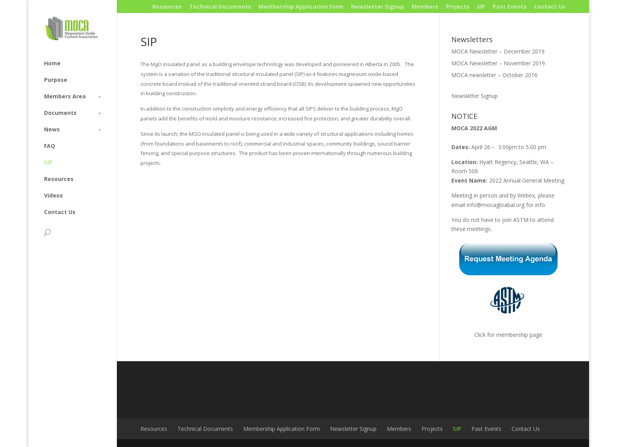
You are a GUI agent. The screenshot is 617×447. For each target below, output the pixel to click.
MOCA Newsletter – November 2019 (498, 63)
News (52, 129)
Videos (53, 195)
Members (425, 6)
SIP (481, 6)
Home (52, 63)
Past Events (509, 6)
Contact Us (549, 6)
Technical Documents (220, 6)
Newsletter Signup (377, 6)
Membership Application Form (301, 6)
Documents (60, 112)
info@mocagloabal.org (496, 205)
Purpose (55, 79)
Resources (167, 6)
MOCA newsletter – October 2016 (494, 75)
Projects (457, 6)
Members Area (65, 96)
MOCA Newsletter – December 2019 (498, 51)
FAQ (49, 146)
